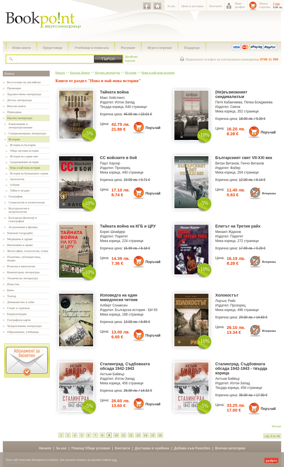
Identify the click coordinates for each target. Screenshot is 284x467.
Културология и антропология (19, 210)
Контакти (215, 6)
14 (145, 435)
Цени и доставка (192, 6)
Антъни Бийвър (112, 374)
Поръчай (152, 128)
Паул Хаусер (110, 163)
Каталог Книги (80, 72)
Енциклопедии (17, 314)
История (14, 139)
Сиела (235, 107)
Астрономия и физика (23, 227)
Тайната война (114, 92)
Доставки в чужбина (152, 448)
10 (116, 435)
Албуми (14, 184)
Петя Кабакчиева (228, 102)
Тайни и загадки (20, 190)
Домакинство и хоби (20, 302)
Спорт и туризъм (18, 308)
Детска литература (19, 100)
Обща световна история (24, 150)
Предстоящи (52, 47)
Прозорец (122, 168)
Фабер (235, 168)
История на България (23, 145)
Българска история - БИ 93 (136, 310)
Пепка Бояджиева (258, 102)
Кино (10, 290)
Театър (11, 296)
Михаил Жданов (228, 232)
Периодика (14, 112)
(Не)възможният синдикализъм (231, 94)
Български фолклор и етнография (23, 219)
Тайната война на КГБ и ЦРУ (128, 226)
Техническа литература (22, 278)
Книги (9, 74)
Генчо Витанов (252, 163)
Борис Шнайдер (112, 232)
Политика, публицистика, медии (24, 258)
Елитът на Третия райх (237, 226)
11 (123, 435)
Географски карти (19, 320)
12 (130, 435)
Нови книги (21, 47)
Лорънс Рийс (225, 301)
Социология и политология (27, 202)
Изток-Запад (125, 102)
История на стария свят (24, 156)
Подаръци (192, 47)
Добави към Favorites (192, 448)
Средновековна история (24, 162)
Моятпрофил (240, 5)
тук (114, 459)
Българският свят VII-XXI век (243, 157)
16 (160, 435)
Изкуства (13, 284)
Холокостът (227, 295)
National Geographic (20, 233)
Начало (60, 72)
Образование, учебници (23, 331)
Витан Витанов (227, 163)
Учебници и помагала (91, 47)
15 (152, 435)
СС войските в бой (118, 157)
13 (138, 435)
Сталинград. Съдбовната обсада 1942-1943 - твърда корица (241, 368)
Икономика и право (20, 245)
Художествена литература (24, 94)
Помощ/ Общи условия (91, 448)
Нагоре (276, 426)
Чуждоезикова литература (24, 326)
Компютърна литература (23, 272)
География (15, 196)
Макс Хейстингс (112, 98)
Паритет (121, 236)
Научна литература (19, 118)
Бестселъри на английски (24, 82)
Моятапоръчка (264, 5)
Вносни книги (16, 106)
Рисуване (128, 47)
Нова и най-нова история (25, 167)
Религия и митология (21, 266)
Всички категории (230, 448)
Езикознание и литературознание (20, 125)
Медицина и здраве (20, 239)
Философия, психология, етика (27, 251)
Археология (17, 179)
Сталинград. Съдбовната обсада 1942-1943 (125, 366)
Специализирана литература (27, 133)
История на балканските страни (29, 173)
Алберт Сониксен (114, 305)
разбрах (271, 460)
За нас (171, 6)
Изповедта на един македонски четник (119, 297)
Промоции (14, 88)
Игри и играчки (159, 47)
